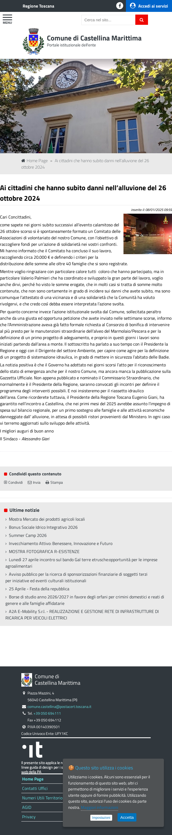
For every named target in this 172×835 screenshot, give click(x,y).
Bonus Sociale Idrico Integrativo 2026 (43, 527)
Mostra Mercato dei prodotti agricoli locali (47, 519)
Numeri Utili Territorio (42, 798)
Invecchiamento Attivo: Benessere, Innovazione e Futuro (60, 543)
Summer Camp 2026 (28, 535)
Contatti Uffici (35, 788)
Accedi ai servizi (149, 6)
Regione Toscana (38, 6)
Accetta (127, 817)
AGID (26, 807)
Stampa (54, 482)
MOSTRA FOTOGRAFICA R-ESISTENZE (44, 551)
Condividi (13, 482)
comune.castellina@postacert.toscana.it (59, 707)
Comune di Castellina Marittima (94, 38)
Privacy (29, 816)
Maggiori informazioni (99, 807)
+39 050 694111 (47, 713)
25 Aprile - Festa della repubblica (39, 588)
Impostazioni (101, 818)
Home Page (34, 160)
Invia (34, 482)
